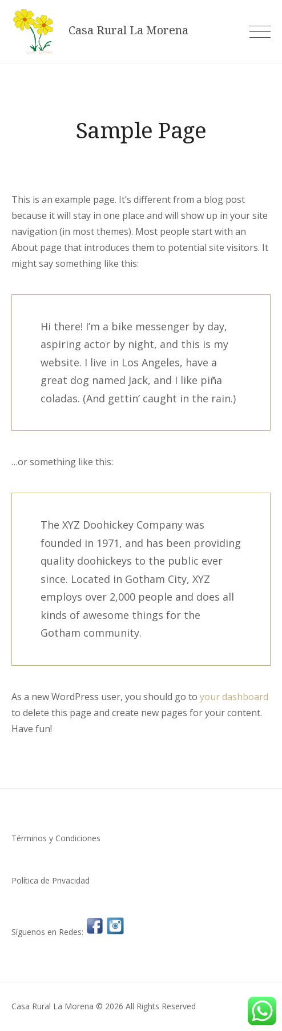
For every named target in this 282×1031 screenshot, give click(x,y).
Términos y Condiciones (55, 838)
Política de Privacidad (50, 880)
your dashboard (234, 696)
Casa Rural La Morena (128, 30)
